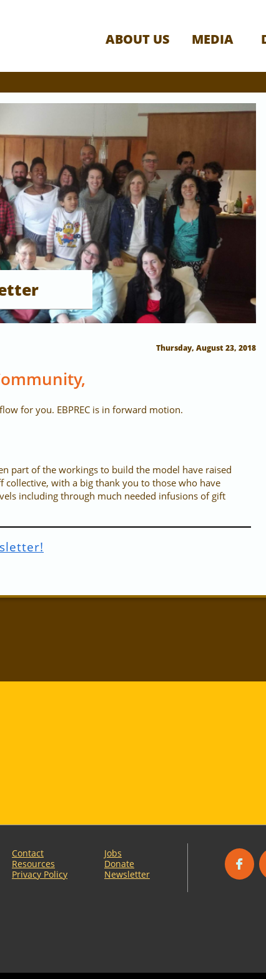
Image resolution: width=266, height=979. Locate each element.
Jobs (113, 853)
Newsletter (127, 874)
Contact (28, 853)
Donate (119, 864)
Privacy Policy (39, 874)
